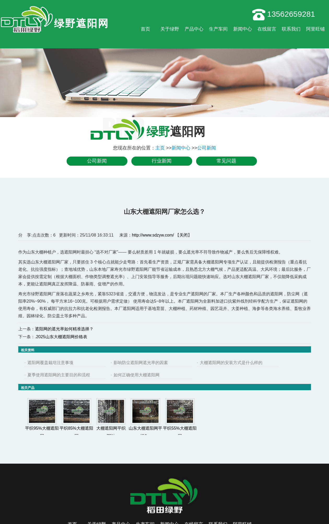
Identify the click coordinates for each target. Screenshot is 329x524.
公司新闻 (206, 148)
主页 (160, 148)
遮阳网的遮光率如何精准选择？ (64, 329)
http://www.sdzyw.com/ (153, 235)
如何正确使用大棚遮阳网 (137, 375)
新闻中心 (181, 148)
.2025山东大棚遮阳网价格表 (61, 337)
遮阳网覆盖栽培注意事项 (50, 362)
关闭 (183, 235)
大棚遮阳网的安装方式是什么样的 (231, 362)
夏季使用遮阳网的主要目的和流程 (58, 375)
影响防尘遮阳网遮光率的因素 (141, 362)
